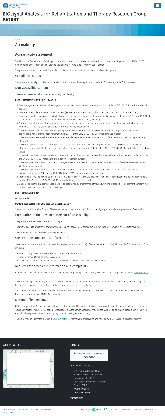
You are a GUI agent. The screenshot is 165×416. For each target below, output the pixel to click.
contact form (142, 244)
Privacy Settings (151, 409)
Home (17, 39)
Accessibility (125, 409)
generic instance (140, 272)
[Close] (157, 5)
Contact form (76, 398)
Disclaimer (137, 409)
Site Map (114, 409)
